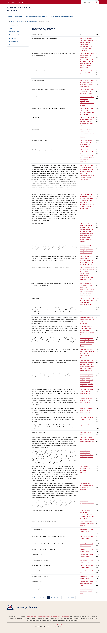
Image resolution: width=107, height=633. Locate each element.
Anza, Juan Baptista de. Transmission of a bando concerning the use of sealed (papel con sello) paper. (87, 353)
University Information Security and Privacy (54, 624)
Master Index (20, 21)
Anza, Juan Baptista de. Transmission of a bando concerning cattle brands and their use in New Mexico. (87, 342)
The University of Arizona (66, 627)
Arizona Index (18, 16)
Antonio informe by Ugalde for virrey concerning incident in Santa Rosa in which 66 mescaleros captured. (86, 249)
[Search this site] (88, 2)
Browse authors (13, 41)
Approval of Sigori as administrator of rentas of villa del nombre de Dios (87, 439)
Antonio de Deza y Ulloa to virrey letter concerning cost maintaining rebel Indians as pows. (87, 101)
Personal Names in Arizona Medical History (62, 16)
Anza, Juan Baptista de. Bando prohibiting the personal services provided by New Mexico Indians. (87, 330)
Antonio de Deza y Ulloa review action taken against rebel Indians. (87, 91)
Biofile (10, 28)
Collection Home (14, 25)
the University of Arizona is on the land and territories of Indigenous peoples (47, 616)
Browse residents (14, 35)
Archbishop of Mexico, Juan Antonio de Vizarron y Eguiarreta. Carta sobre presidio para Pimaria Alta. (87, 514)
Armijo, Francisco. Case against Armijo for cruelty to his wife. (87, 524)
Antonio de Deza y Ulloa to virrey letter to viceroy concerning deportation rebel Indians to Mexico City (87, 122)
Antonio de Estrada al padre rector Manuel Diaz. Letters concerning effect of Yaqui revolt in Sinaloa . (87, 133)
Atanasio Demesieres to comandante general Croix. (86, 583)
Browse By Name (32, 21)
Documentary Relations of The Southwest (36, 16)
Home (10, 16)
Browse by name (14, 32)
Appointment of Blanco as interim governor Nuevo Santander (86, 391)
